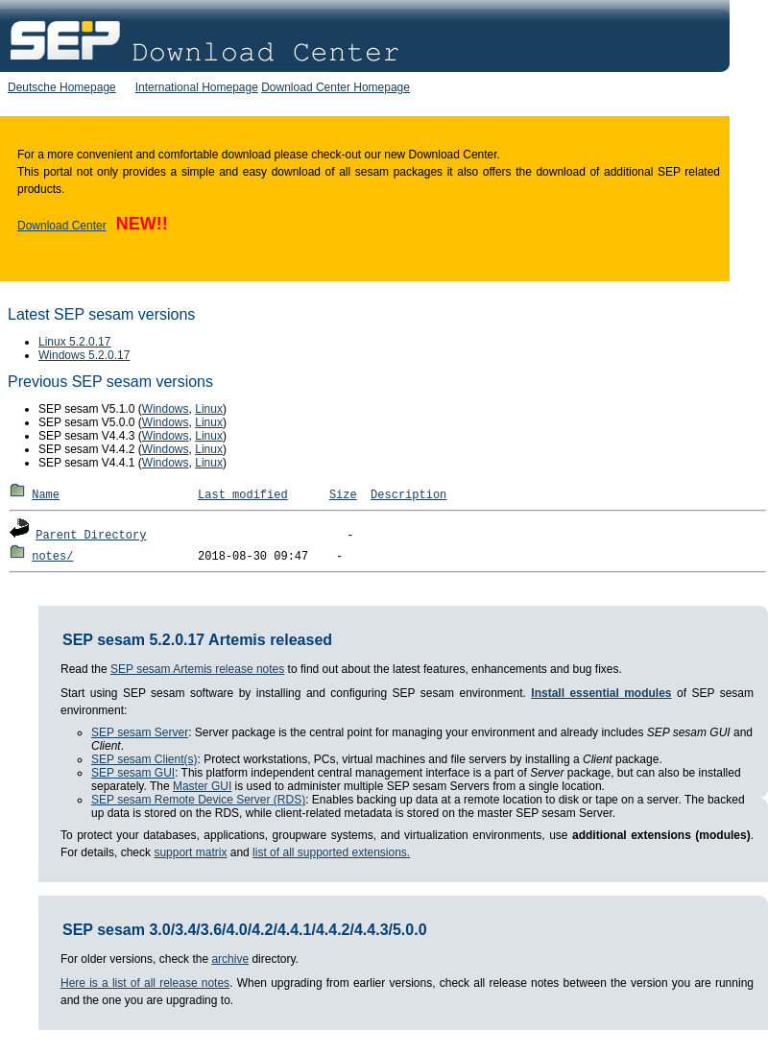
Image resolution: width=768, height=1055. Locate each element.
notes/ (52, 556)
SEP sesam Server (139, 732)
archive (230, 959)
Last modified (243, 495)
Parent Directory (91, 535)
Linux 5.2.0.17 (74, 341)
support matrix (190, 852)
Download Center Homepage (335, 87)
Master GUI (202, 786)
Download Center (62, 225)
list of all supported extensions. (331, 852)
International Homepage (196, 87)
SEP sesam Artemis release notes (197, 669)
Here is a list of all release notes (144, 983)
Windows (165, 409)
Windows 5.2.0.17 (84, 355)
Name (46, 495)
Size (343, 495)
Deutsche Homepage (62, 87)
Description (408, 495)
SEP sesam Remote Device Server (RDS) (198, 799)
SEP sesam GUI (133, 772)
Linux (209, 409)
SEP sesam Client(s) (144, 759)
